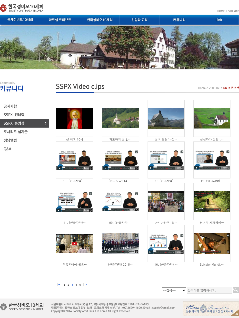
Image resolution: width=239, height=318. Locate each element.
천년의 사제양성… (211, 222)
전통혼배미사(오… (74, 264)
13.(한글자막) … (166, 181)
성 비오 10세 (74, 139)
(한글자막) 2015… (120, 264)
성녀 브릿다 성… (166, 139)
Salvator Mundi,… (212, 264)
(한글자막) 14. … (120, 181)
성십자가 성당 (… (212, 139)
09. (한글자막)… (120, 222)
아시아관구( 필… (166, 222)
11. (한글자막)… (74, 222)
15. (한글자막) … (74, 181)
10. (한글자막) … (166, 264)
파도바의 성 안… (120, 139)
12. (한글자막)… (212, 181)
